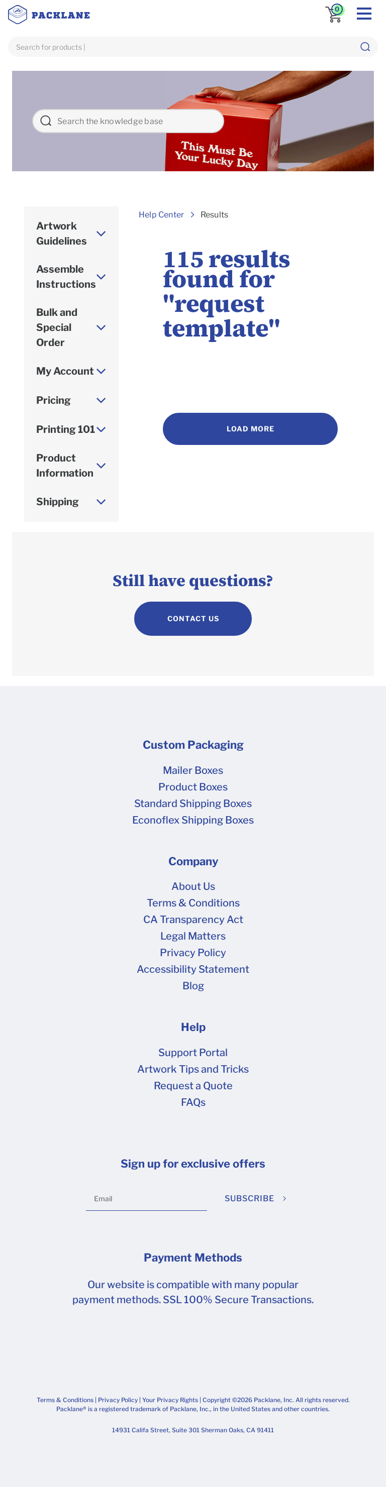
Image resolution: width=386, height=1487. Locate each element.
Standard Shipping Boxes (193, 803)
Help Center (161, 214)
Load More (250, 428)
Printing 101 (65, 429)
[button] (365, 47)
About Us (193, 886)
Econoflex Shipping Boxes (193, 820)
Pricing (53, 400)
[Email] (146, 1199)
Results (214, 214)
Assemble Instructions (66, 276)
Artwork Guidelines (61, 233)
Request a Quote (193, 1086)
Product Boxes (193, 787)
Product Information (64, 465)
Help (193, 1027)
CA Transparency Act (193, 919)
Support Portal (193, 1053)
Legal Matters (193, 936)
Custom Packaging (193, 744)
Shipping (57, 502)
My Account (65, 371)
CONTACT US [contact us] (193, 618)
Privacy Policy (193, 953)
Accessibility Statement (193, 969)
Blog (193, 986)
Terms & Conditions (193, 903)
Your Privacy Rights (170, 1400)
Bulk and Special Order (56, 327)
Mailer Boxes (193, 770)
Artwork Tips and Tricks (193, 1069)
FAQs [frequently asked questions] (193, 1102)
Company (193, 861)
